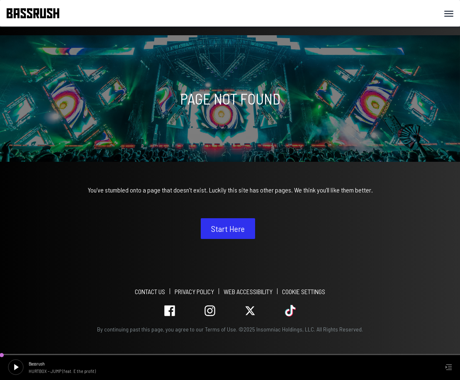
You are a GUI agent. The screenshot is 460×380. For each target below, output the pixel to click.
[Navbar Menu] (448, 13)
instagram (210, 311)
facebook (170, 311)
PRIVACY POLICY (194, 291)
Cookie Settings (303, 291)
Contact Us (150, 291)
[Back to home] (36, 13)
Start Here (228, 229)
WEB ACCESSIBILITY (248, 291)
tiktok (291, 311)
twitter (250, 311)
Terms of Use (220, 329)
